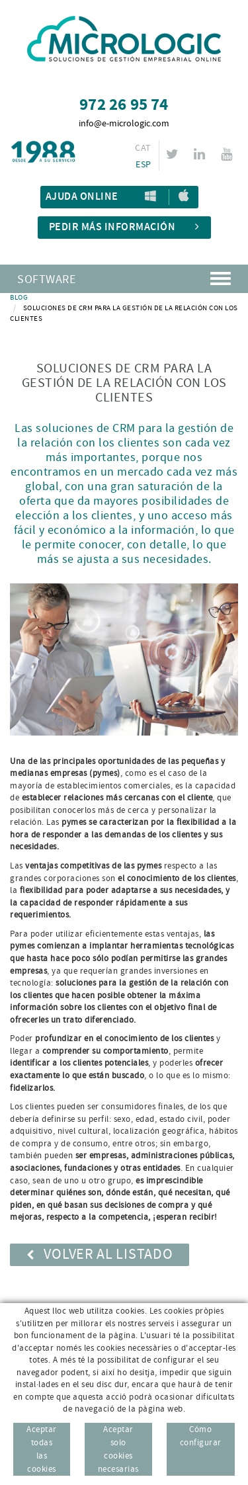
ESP (143, 165)
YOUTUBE (228, 154)
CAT (143, 148)
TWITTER (174, 154)
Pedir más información (124, 227)
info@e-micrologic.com (124, 124)
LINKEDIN (201, 154)
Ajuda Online (82, 197)
